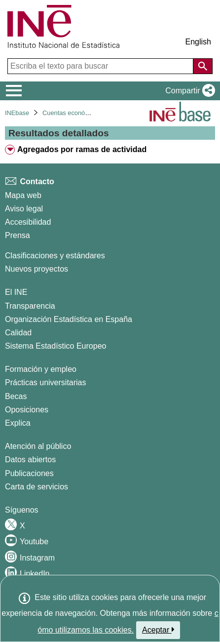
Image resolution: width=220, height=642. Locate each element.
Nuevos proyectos (36, 269)
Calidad (18, 332)
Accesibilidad (28, 222)
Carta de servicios (36, 486)
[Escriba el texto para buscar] (101, 66)
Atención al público (38, 446)
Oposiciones (26, 409)
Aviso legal (24, 208)
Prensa (17, 235)
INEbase (17, 113)
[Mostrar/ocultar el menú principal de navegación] (14, 91)
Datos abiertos (30, 459)
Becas (16, 396)
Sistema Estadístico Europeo (55, 346)
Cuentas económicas (72, 113)
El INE (16, 292)
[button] (188, 91)
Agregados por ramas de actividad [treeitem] (82, 149)
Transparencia (30, 306)
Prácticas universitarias (45, 382)
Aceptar (158, 629)
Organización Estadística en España (68, 319)
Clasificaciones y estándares (55, 255)
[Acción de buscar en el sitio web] (203, 66)
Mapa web (23, 195)
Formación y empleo (40, 369)
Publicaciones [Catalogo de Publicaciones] (29, 473)
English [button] (198, 42)
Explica (18, 423)
